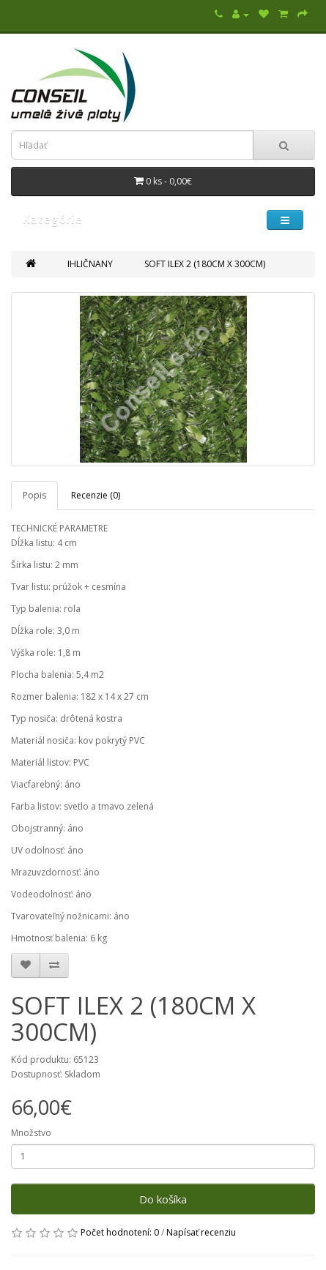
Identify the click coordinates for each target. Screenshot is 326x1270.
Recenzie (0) (95, 495)
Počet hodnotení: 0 (120, 1232)
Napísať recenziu (201, 1232)
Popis (34, 495)
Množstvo (31, 1133)
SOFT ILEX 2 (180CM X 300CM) (204, 264)
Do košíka (163, 1199)
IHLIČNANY (90, 264)
